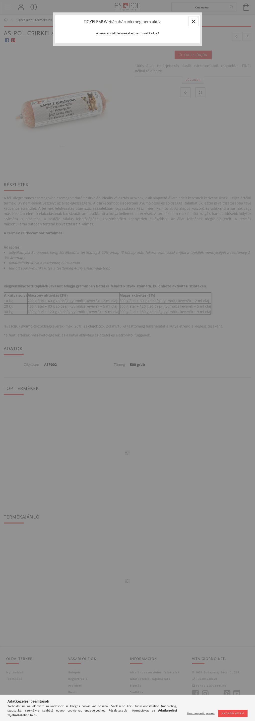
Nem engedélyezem (201, 713)
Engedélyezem (233, 713)
